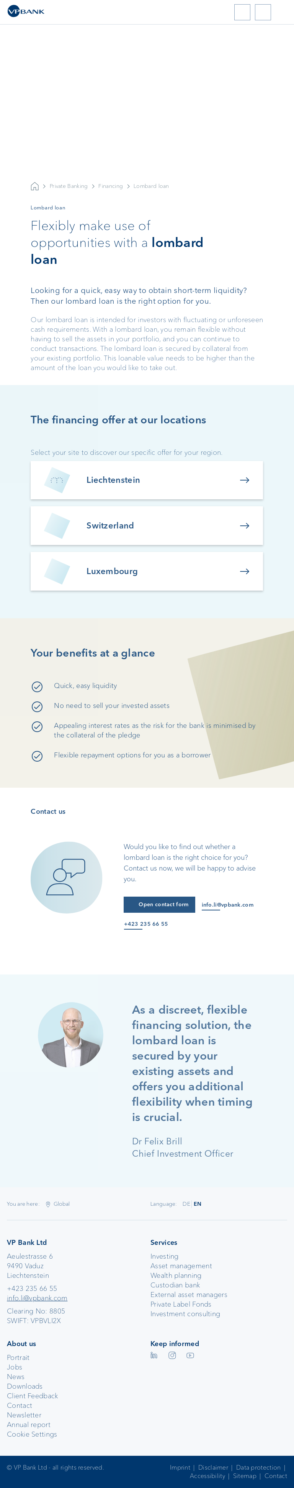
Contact (19, 1405)
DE (186, 1204)
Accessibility (207, 1476)
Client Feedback (32, 1396)
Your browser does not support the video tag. (147, 146)
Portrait (18, 1357)
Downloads (25, 1386)
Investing (164, 1256)
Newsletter (24, 1415)
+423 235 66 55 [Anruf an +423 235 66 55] (146, 924)
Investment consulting (185, 1314)
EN (198, 1204)
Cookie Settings (32, 1434)
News (15, 1377)
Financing (110, 186)
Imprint (180, 1467)
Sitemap (244, 1476)
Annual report (29, 1425)
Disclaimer (213, 1467)
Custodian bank (175, 1285)
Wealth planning (176, 1275)
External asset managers (188, 1294)
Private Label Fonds (181, 1304)
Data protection (258, 1467)
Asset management (181, 1266)
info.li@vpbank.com (37, 1298)
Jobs (14, 1367)
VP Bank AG (35, 186)
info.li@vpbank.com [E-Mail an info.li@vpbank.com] (227, 905)
